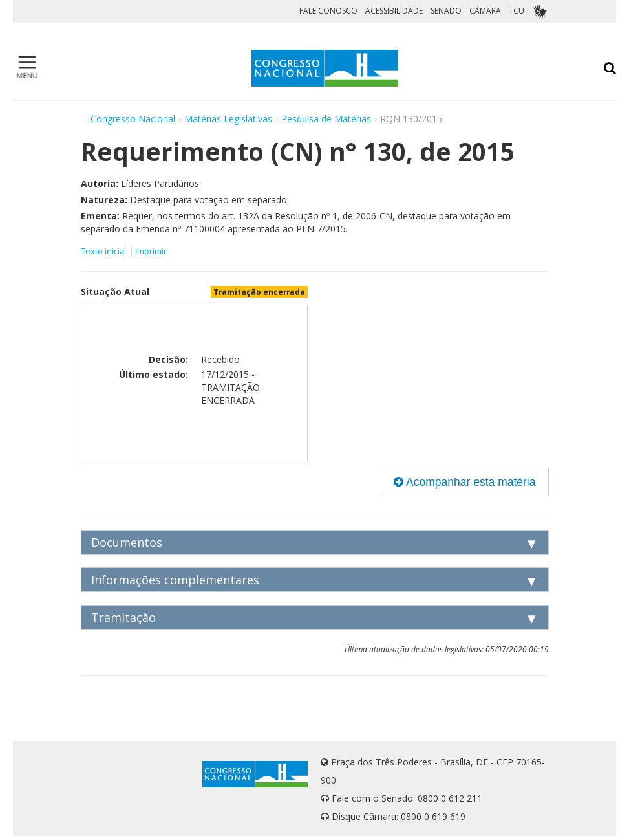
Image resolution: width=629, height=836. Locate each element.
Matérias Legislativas (228, 119)
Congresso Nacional (133, 119)
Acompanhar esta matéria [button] (464, 482)
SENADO (446, 10)
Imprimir (151, 251)
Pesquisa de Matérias (326, 119)
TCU (516, 10)
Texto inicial (104, 251)
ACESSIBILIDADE (394, 10)
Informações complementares (175, 580)
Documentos (126, 542)
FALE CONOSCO (328, 10)
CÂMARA (485, 10)
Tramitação (123, 617)
